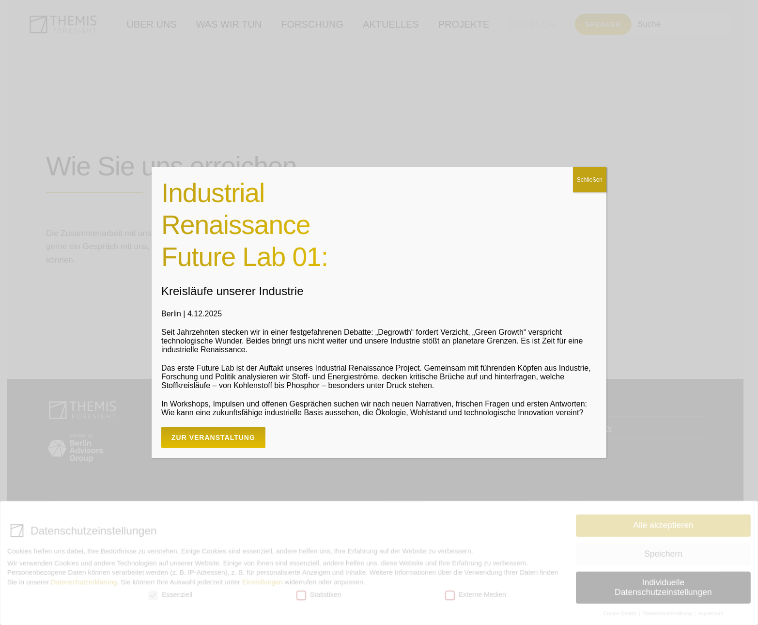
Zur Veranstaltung (213, 437)
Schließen (590, 179)
